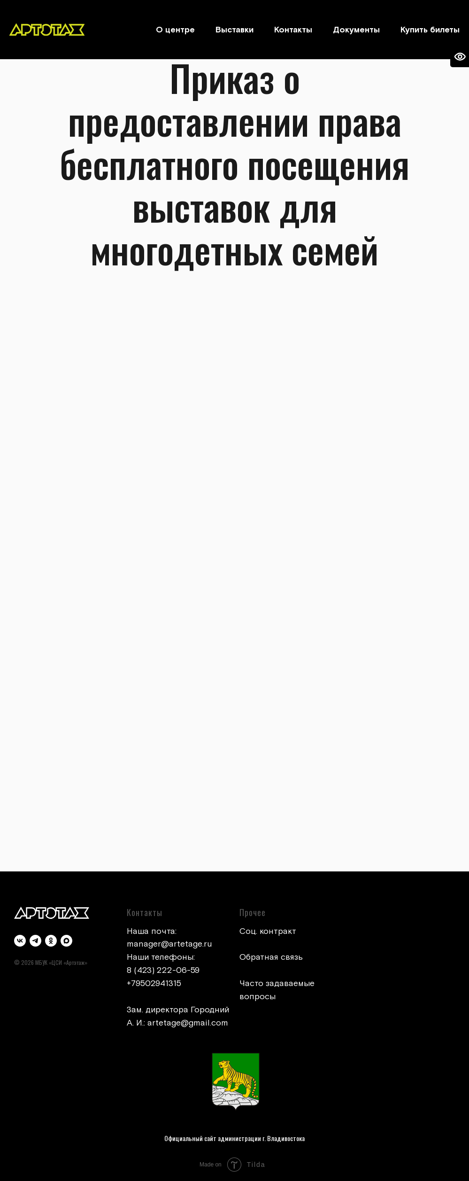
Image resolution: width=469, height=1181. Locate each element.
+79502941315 (154, 983)
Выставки (234, 29)
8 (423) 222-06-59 (163, 970)
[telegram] (35, 941)
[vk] (20, 941)
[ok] (51, 941)
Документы (356, 29)
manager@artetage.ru (169, 944)
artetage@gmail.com (187, 1023)
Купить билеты (430, 29)
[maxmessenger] (66, 941)
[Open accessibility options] (459, 57)
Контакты (293, 29)
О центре (175, 29)
